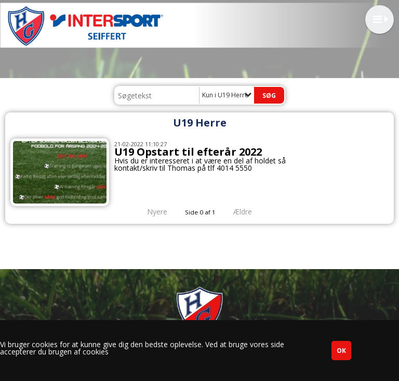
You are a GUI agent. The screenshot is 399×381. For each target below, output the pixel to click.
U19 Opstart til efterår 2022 (188, 152)
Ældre (250, 212)
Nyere (150, 212)
